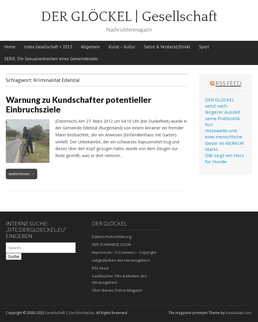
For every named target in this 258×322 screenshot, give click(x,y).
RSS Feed (228, 83)
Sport (204, 47)
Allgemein (90, 47)
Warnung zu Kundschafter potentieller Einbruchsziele (78, 105)
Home (9, 47)
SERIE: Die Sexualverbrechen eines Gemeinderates (51, 58)
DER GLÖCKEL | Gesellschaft (129, 16)
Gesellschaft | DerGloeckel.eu (69, 312)
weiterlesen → (21, 173)
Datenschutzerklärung (111, 236)
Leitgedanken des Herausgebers (121, 260)
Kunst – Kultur (122, 47)
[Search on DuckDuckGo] (41, 247)
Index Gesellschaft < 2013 (48, 47)
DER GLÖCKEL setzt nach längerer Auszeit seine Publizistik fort (222, 112)
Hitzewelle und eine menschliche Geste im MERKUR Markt (224, 140)
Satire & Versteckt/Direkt (167, 47)
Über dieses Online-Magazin (117, 290)
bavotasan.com (238, 312)
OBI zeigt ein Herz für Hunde (224, 158)
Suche (13, 256)
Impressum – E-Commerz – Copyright (124, 252)
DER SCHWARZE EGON (111, 244)
